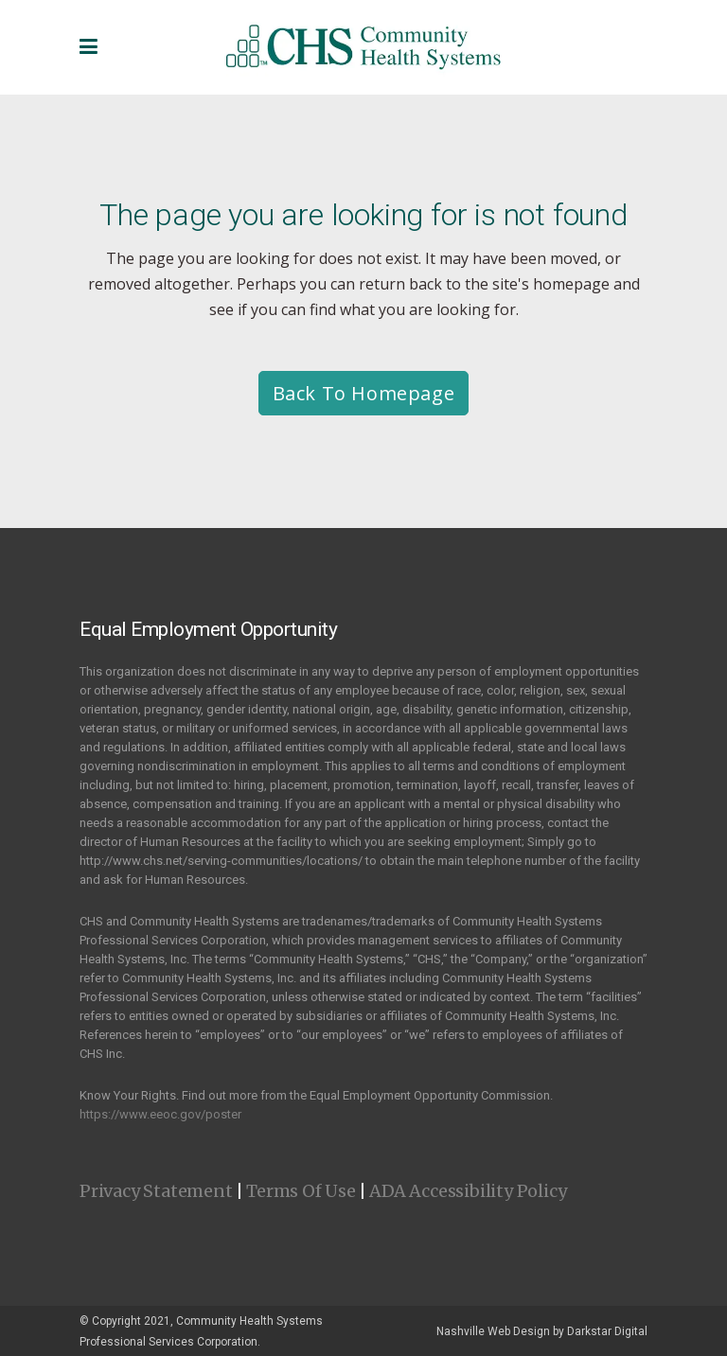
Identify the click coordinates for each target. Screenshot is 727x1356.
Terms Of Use (301, 1191)
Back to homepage (364, 393)
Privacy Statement (156, 1191)
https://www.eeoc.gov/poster (160, 1114)
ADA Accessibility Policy (467, 1191)
